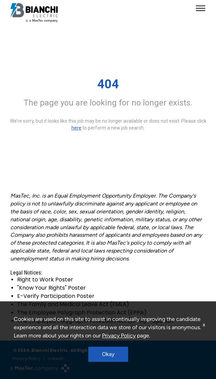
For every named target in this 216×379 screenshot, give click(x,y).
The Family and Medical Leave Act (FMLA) (73, 304)
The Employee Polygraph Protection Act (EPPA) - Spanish (95, 321)
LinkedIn (56, 358)
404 (108, 84)
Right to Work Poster (45, 279)
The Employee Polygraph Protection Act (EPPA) (82, 312)
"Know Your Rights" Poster (51, 288)
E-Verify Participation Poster (55, 296)
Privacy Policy (26, 358)
